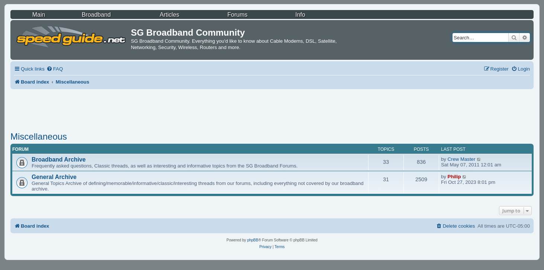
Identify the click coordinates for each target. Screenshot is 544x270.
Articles (169, 15)
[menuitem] (54, 69)
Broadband (96, 15)
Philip (454, 176)
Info (300, 15)
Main (38, 15)
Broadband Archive (59, 159)
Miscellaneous (38, 136)
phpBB (252, 240)
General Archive (54, 177)
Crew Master (462, 159)
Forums (238, 15)
